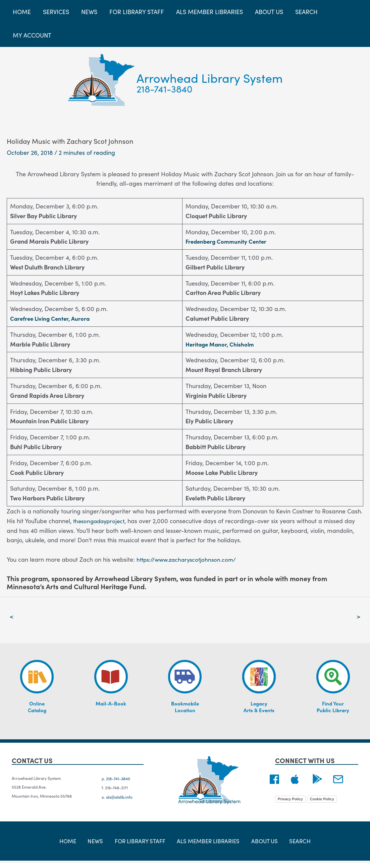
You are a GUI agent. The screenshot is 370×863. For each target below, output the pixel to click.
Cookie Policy (322, 800)
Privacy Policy (290, 800)
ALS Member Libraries (207, 843)
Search (292, 843)
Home (76, 843)
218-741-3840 (165, 88)
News (99, 843)
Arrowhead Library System (210, 77)
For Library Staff (140, 843)
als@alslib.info (119, 798)
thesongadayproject (100, 520)
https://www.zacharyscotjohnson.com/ (189, 559)
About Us (261, 843)
